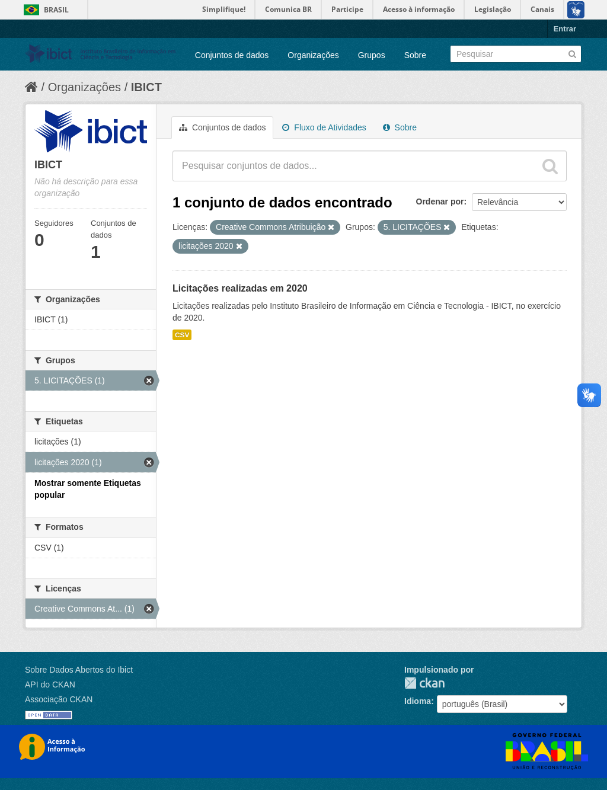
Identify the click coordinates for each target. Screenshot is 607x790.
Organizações (312, 55)
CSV (182, 335)
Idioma (417, 701)
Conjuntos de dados (232, 55)
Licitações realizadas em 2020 (240, 288)
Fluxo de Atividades (324, 127)
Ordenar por (440, 201)
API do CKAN (50, 684)
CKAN (424, 683)
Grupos (371, 55)
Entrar (565, 28)
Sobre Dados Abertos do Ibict (79, 669)
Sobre (415, 55)
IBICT (146, 87)
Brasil (56, 10)
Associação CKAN (58, 699)
